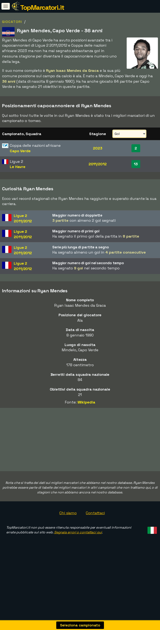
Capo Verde (20, 150)
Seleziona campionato (80, 625)
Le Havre (17, 166)
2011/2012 (98, 164)
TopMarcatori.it (42, 7)
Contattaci (95, 533)
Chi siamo (68, 533)
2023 (97, 148)
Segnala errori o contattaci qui (78, 553)
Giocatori (12, 22)
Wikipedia (86, 402)
